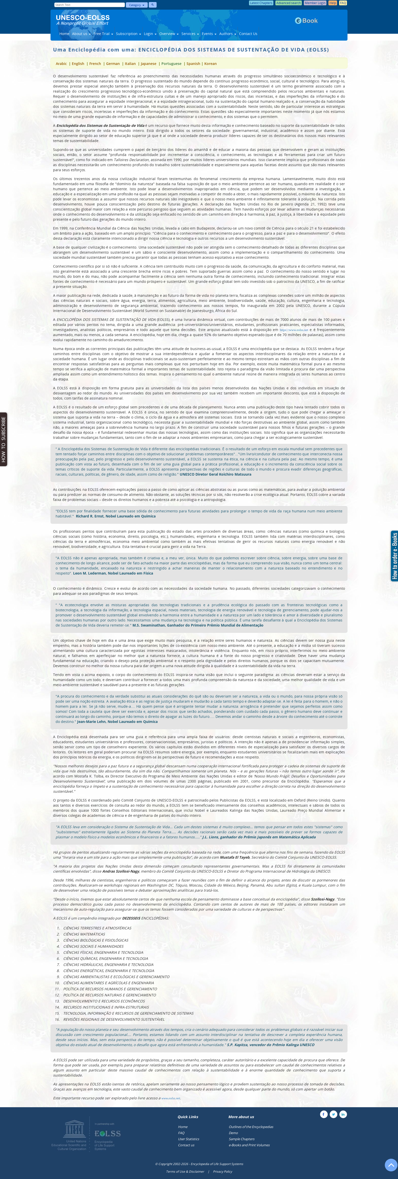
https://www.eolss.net (294, 330)
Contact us (186, 1145)
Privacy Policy (222, 1171)
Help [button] (332, 3)
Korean (210, 63)
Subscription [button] (128, 33)
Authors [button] (227, 33)
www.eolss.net (170, 1098)
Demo (233, 1133)
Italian (130, 63)
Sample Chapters (241, 1139)
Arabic (62, 63)
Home (64, 33)
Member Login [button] (315, 3)
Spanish (193, 63)
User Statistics (188, 1139)
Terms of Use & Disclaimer (185, 1171)
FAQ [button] (343, 3)
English (78, 63)
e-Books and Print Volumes (249, 1145)
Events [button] (209, 33)
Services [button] (190, 33)
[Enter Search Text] (89, 5)
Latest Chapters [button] (261, 3)
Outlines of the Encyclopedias (251, 1126)
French (95, 63)
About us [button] (81, 33)
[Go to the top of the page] (389, 1167)
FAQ (181, 1133)
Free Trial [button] (103, 33)
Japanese (148, 63)
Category (136, 5)
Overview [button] (169, 33)
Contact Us (248, 33)
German (113, 63)
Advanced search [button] (288, 3)
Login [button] (150, 33)
